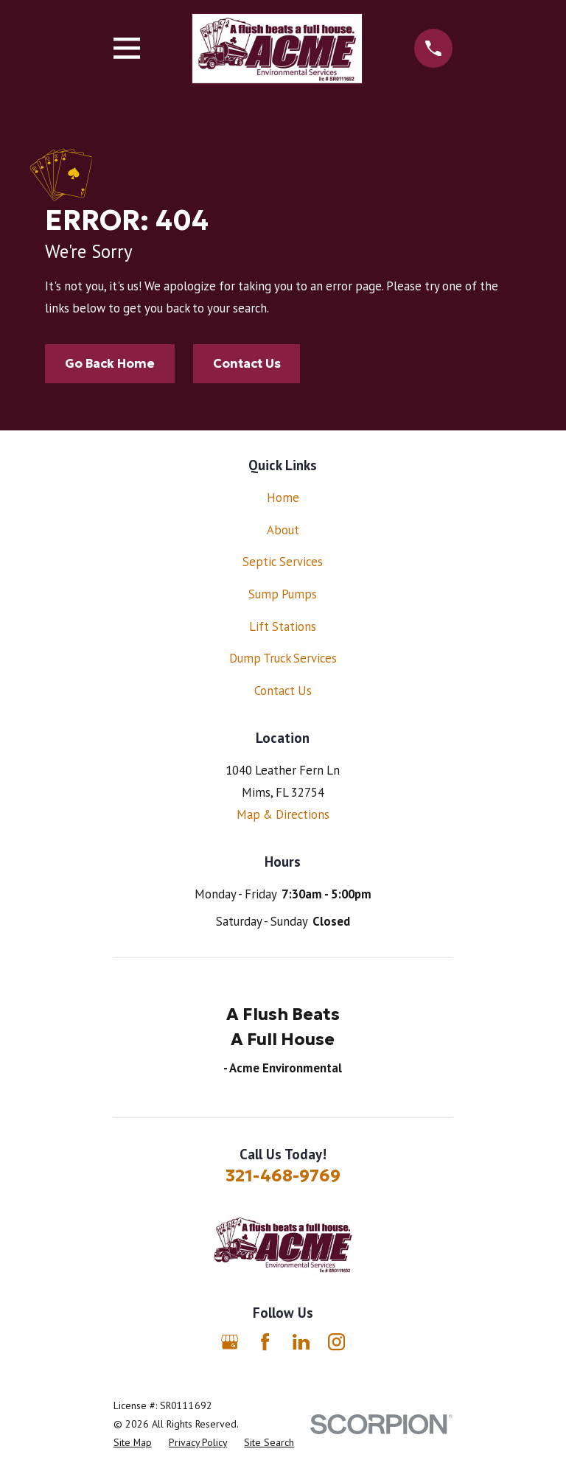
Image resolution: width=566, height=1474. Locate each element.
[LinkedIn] (301, 1341)
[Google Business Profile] (229, 1341)
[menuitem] (132, 1442)
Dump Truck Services (283, 658)
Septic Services (282, 561)
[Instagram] (336, 1341)
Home (283, 497)
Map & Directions (283, 814)
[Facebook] (264, 1341)
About (283, 530)
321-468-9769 (283, 1175)
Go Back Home (110, 363)
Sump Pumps (282, 594)
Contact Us (247, 363)
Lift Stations (282, 626)
